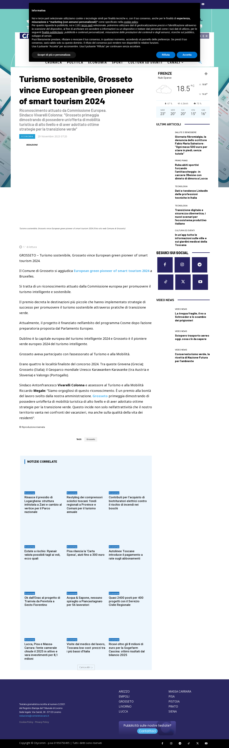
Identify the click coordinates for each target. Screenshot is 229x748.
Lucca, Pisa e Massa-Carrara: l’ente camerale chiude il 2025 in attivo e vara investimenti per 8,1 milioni (41, 651)
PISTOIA (174, 701)
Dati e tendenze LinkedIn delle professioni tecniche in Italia (191, 194)
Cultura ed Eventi (185, 230)
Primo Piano (181, 161)
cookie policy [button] (131, 22)
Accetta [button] (187, 54)
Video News (181, 309)
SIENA (173, 711)
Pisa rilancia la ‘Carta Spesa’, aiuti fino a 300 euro (86, 552)
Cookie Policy (26, 722)
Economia (27, 136)
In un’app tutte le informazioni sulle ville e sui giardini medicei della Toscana (191, 240)
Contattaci (147, 731)
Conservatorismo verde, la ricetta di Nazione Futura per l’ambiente (192, 357)
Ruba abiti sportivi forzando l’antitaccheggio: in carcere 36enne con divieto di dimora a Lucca (191, 171)
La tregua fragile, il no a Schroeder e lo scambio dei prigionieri (190, 317)
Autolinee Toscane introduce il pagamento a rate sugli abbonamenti (126, 554)
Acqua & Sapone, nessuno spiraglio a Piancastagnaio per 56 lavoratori (84, 601)
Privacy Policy (42, 722)
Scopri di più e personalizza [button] (53, 54)
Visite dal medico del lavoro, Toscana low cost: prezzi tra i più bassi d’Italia (86, 647)
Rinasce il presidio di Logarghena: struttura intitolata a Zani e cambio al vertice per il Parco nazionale (43, 504)
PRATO (173, 706)
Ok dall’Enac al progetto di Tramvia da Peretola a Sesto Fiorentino (42, 601)
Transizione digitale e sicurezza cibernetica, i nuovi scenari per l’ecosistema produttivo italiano (191, 216)
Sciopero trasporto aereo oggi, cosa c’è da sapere (192, 337)
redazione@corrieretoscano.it (34, 716)
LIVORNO (125, 706)
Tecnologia (181, 186)
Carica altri (86, 667)
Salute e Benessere (186, 132)
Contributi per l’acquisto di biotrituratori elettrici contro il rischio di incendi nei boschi (128, 502)
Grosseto (90, 439)
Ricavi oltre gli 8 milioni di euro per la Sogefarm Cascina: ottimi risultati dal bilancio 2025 (127, 649)
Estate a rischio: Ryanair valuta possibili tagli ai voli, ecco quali (42, 554)
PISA (172, 696)
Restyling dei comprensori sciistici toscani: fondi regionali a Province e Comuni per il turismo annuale (85, 504)
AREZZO (124, 691)
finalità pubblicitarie (52, 32)
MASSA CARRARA (180, 691)
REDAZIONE (31, 144)
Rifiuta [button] (166, 54)
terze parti (87, 25)
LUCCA (123, 711)
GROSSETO (126, 701)
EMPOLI (124, 696)
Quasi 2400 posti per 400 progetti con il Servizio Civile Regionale (126, 601)
